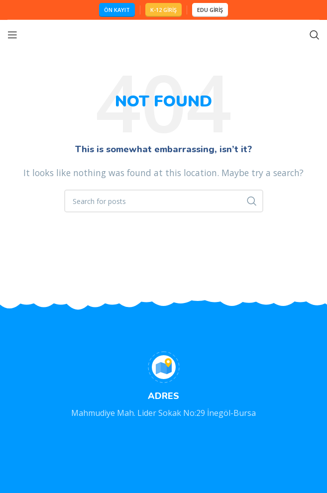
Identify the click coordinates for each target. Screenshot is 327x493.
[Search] (315, 35)
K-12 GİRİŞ (163, 9)
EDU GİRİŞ (210, 9)
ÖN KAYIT (117, 9)
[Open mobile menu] (12, 35)
